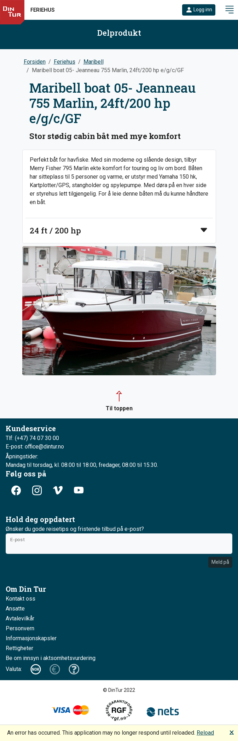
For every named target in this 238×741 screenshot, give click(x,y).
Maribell (93, 61)
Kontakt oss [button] (20, 598)
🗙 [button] (232, 732)
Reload (205, 732)
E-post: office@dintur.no (35, 446)
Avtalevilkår (20, 618)
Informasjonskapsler (31, 638)
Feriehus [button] (42, 10)
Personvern (20, 628)
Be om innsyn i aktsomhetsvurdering (50, 658)
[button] (198, 10)
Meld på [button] (220, 562)
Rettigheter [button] (19, 648)
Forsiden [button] (35, 61)
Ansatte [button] (15, 608)
